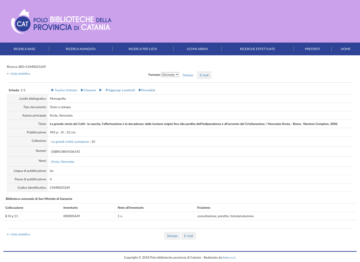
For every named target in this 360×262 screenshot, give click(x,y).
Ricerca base (24, 49)
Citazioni (88, 90)
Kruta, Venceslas (62, 161)
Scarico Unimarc (64, 90)
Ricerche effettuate (257, 49)
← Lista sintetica (18, 73)
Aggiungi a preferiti (120, 90)
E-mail (204, 75)
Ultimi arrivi (197, 49)
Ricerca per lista (142, 49)
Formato (155, 74)
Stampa (172, 236)
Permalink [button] (146, 90)
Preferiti (312, 49)
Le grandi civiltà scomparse (70, 141)
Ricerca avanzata (81, 49)
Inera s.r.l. (229, 257)
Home (345, 49)
